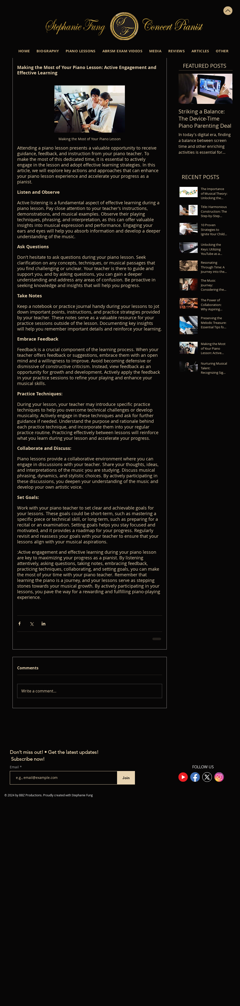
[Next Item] (224, 89)
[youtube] (183, 777)
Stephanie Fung (82, 795)
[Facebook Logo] (195, 777)
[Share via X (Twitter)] (31, 623)
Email (15, 767)
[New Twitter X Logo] (207, 777)
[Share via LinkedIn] (43, 623)
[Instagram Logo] (219, 777)
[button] (47, 51)
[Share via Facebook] (19, 623)
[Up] (228, 10)
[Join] (126, 778)
